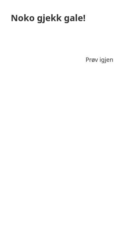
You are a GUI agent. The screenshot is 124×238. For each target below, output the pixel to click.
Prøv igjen (99, 59)
